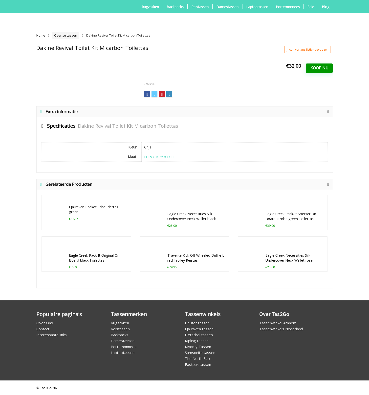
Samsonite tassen (200, 352)
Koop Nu (319, 68)
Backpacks (175, 6)
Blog (325, 6)
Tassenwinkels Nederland (281, 328)
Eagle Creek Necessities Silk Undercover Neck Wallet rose (289, 258)
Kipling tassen (197, 340)
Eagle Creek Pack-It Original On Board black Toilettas (94, 258)
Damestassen (227, 6)
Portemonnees (288, 6)
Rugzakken (150, 6)
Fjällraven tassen (199, 328)
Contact (42, 328)
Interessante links (51, 334)
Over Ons (44, 322)
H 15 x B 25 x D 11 (159, 156)
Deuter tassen (197, 322)
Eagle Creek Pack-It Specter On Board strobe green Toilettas (290, 216)
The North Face (198, 358)
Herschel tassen (199, 334)
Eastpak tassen (198, 364)
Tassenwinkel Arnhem (277, 322)
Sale (310, 6)
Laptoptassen (257, 6)
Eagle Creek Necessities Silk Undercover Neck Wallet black (191, 216)
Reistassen (200, 6)
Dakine (149, 84)
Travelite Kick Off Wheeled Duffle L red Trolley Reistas (195, 258)
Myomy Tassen (198, 346)
